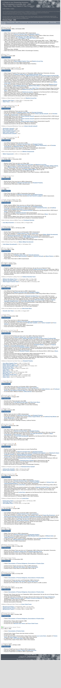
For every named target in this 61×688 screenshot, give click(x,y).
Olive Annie (39, 299)
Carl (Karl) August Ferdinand (50, 75)
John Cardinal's (24, 659)
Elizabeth (34, 34)
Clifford (46, 389)
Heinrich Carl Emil (20, 34)
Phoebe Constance (34, 598)
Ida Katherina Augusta (18, 390)
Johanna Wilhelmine (24, 454)
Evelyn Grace (8, 500)
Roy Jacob (8, 129)
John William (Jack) (19, 85)
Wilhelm (41, 145)
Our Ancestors (22, 22)
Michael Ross (8, 609)
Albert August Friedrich (22, 61)
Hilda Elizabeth (33, 536)
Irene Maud (8, 222)
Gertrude (37, 112)
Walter (8, 154)
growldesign (42, 659)
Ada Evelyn (8, 128)
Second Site (29, 659)
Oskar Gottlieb (9, 131)
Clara (6, 369)
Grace (6, 377)
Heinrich (38, 256)
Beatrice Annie (34, 85)
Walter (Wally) (50, 234)
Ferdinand (41, 207)
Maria (23, 256)
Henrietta (17, 209)
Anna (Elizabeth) (17, 346)
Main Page (3, 22)
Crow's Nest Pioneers (32, 22)
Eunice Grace (8, 470)
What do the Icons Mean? (44, 22)
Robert (21, 650)
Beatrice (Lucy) (37, 61)
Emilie (26, 235)
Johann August (34, 416)
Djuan (5, 90)
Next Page (3, 23)
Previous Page (53, 22)
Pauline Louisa (8, 368)
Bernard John (19, 567)
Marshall (32, 322)
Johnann (50, 482)
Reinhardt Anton (38, 453)
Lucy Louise (41, 636)
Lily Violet (36, 433)
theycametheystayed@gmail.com (34, 656)
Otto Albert (7, 372)
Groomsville (7, 456)
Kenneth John (8, 310)
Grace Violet (33, 567)
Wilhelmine (18, 146)
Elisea (9, 417)
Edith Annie (32, 650)
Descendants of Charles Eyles (36, 563)
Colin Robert (10, 244)
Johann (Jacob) (41, 113)
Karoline (24, 167)
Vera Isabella (8, 503)
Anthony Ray (8, 469)
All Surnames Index (11, 22)
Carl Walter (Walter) (51, 165)
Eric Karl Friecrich (34, 196)
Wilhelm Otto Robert (10, 279)
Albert (35, 88)
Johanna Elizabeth (11, 483)
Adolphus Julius (23, 112)
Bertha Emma (8, 367)
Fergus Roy (49, 515)
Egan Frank (8, 132)
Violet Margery (24, 36)
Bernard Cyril (8, 606)
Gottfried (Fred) (50, 416)
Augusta (8, 537)
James (46, 322)
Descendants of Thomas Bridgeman (17, 563)
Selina (13, 637)
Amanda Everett (9, 133)
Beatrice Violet (8, 100)
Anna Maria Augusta (10, 363)
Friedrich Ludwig (20, 74)
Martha (6, 373)
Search (17, 22)
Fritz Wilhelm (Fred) (9, 374)
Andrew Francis (9, 608)
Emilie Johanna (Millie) (10, 365)
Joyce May (7, 502)
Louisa (35, 233)
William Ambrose (17, 598)
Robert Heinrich (23, 233)
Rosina (14, 115)
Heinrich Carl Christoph (13, 516)
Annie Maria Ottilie (28, 301)
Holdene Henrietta (35, 74)
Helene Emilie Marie (33, 516)
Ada (17, 434)
